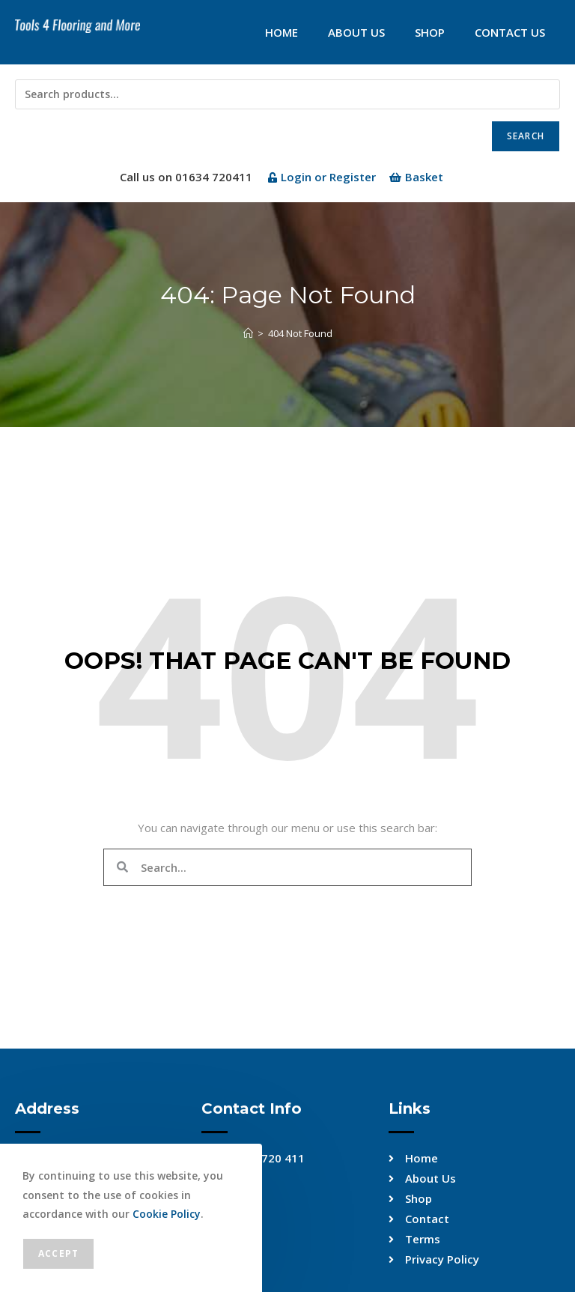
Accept (58, 1253)
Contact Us (510, 32)
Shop (430, 32)
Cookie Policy (167, 1214)
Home (281, 32)
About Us (356, 32)
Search (525, 136)
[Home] (248, 333)
